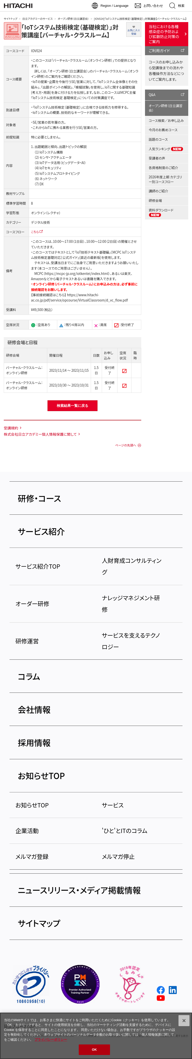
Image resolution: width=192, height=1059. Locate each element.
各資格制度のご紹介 (163, 167)
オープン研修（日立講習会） (73, 19)
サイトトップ (10, 19)
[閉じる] (184, 1020)
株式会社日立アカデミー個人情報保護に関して (40, 434)
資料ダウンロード (161, 212)
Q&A (152, 94)
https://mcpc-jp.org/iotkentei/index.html (76, 273)
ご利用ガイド (159, 50)
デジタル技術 (40, 222)
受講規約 (11, 427)
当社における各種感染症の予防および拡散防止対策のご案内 (164, 34)
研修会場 (155, 200)
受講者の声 (157, 158)
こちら (35, 232)
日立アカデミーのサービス (37, 19)
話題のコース (158, 139)
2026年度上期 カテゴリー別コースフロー (165, 179)
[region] (96, 1036)
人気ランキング (166, 149)
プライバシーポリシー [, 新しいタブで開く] (50, 1039)
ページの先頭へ (125, 445)
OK (94, 1049)
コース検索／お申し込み (166, 120)
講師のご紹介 (158, 191)
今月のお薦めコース (163, 129)
